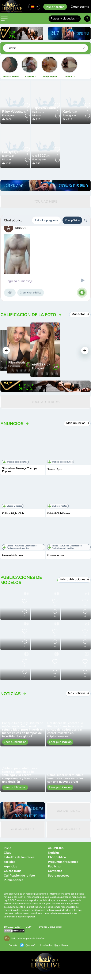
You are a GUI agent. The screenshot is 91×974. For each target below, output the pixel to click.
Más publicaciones (74, 579)
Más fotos (80, 314)
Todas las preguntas (46, 220)
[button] (6, 350)
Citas (7, 853)
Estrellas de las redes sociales (19, 859)
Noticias (54, 853)
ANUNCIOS (56, 848)
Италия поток (55, 555)
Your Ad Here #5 (46, 402)
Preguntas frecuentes (63, 862)
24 (69, 111)
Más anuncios (77, 423)
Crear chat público (30, 292)
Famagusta (8, 115)
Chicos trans (12, 871)
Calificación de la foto (19, 875)
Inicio (7, 848)
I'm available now (12, 555)
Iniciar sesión (55, 7)
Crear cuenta (80, 6)
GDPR (29, 926)
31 (11, 152)
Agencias (10, 866)
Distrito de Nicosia (38, 113)
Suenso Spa (54, 469)
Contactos (55, 871)
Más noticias (78, 693)
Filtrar (11, 48)
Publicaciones (13, 880)
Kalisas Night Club (13, 513)
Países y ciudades (65, 18)
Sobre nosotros (58, 875)
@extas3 (27, 945)
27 (47, 108)
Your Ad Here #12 (68, 810)
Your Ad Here (45, 201)
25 (14, 111)
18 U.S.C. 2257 (12, 926)
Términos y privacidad (49, 926)
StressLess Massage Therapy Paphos (19, 470)
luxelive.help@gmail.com (54, 945)
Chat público (72, 220)
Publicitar (55, 866)
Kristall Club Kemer (58, 513)
